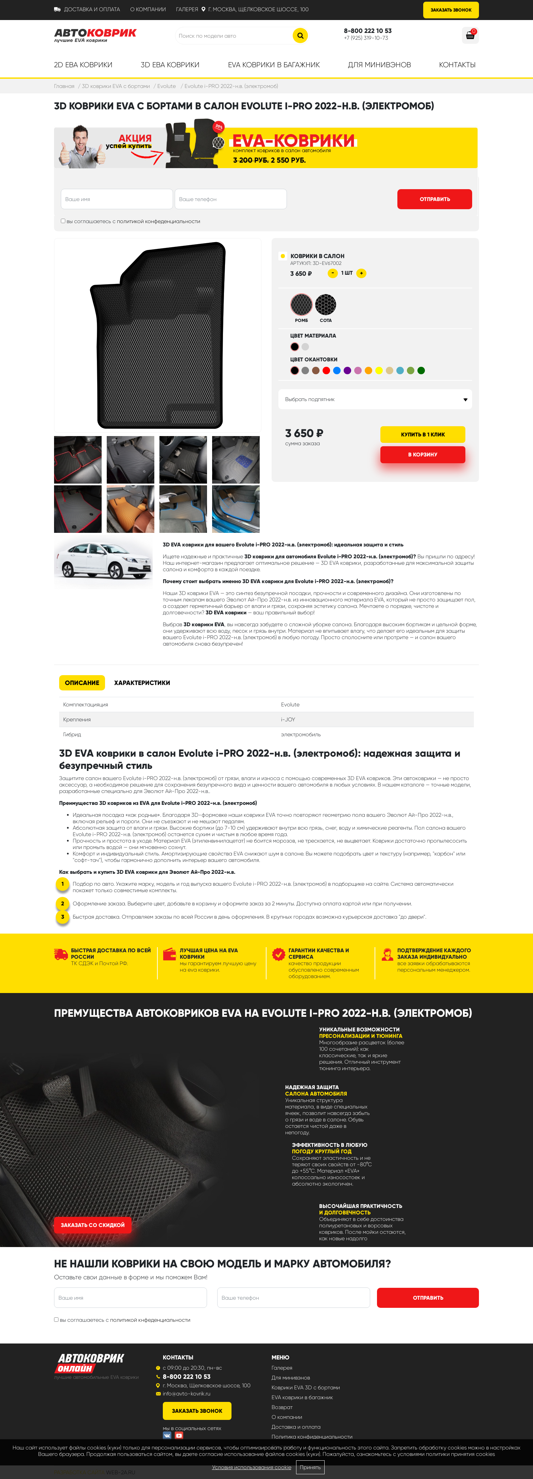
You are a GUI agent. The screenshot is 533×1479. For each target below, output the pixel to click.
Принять (310, 1467)
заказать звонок (197, 1411)
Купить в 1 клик (423, 434)
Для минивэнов (379, 65)
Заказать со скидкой (93, 1225)
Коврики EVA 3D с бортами (306, 1387)
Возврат (282, 1407)
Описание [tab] (82, 683)
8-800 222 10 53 (186, 1377)
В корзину (422, 454)
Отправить (435, 199)
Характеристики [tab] (142, 683)
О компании (148, 9)
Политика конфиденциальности (312, 1436)
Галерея (187, 9)
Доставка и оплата (92, 9)
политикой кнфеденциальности (150, 1320)
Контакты (457, 65)
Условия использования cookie (251, 1467)
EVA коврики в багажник (302, 1397)
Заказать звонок (451, 10)
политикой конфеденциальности (158, 221)
